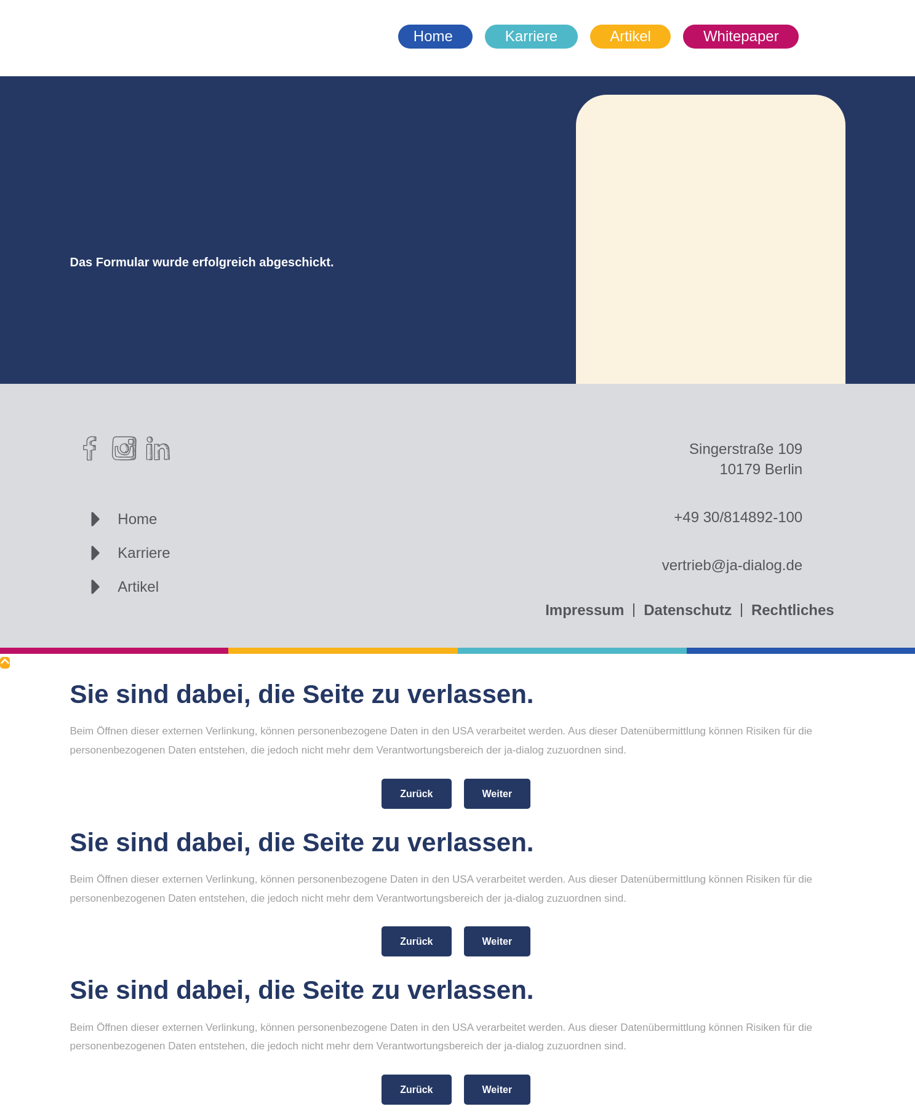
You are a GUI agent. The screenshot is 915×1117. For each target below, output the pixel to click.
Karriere (531, 36)
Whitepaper (741, 36)
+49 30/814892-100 (738, 517)
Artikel (630, 36)
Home (433, 36)
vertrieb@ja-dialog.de (732, 565)
